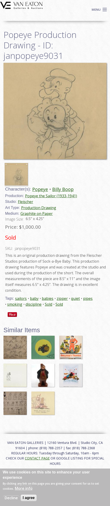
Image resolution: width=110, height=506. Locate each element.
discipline (34, 304)
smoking (14, 304)
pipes (88, 298)
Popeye (40, 189)
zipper (62, 298)
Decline (11, 497)
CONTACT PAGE (37, 458)
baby (34, 298)
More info (23, 488)
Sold (48, 304)
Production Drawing (38, 207)
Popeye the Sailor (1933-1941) (51, 195)
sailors (21, 298)
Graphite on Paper (36, 213)
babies (47, 298)
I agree (29, 498)
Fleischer (25, 201)
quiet (75, 298)
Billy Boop (63, 189)
